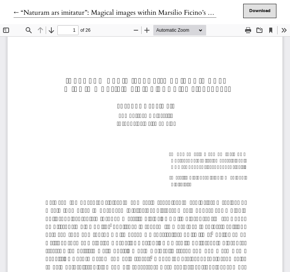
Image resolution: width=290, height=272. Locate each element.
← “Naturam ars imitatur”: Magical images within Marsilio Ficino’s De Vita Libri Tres (137, 12)
